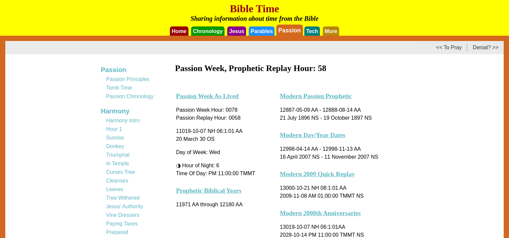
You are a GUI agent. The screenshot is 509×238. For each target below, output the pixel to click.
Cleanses (117, 180)
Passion (289, 30)
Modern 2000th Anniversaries (320, 213)
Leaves (115, 189)
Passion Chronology (130, 96)
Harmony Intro (123, 120)
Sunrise (115, 137)
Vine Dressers (122, 215)
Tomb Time (119, 88)
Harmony (115, 111)
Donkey (115, 146)
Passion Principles (128, 79)
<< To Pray (449, 47)
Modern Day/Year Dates (312, 135)
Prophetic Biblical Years (208, 190)
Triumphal (118, 155)
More (331, 31)
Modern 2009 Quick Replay (317, 174)
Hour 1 (114, 129)
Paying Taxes (122, 223)
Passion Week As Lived (207, 96)
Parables (262, 31)
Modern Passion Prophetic (316, 96)
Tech (312, 31)
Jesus (236, 31)
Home (179, 31)
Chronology (208, 31)
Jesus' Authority (124, 206)
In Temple (117, 163)
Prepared (117, 232)
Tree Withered (123, 198)
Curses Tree (120, 172)
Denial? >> (485, 47)
